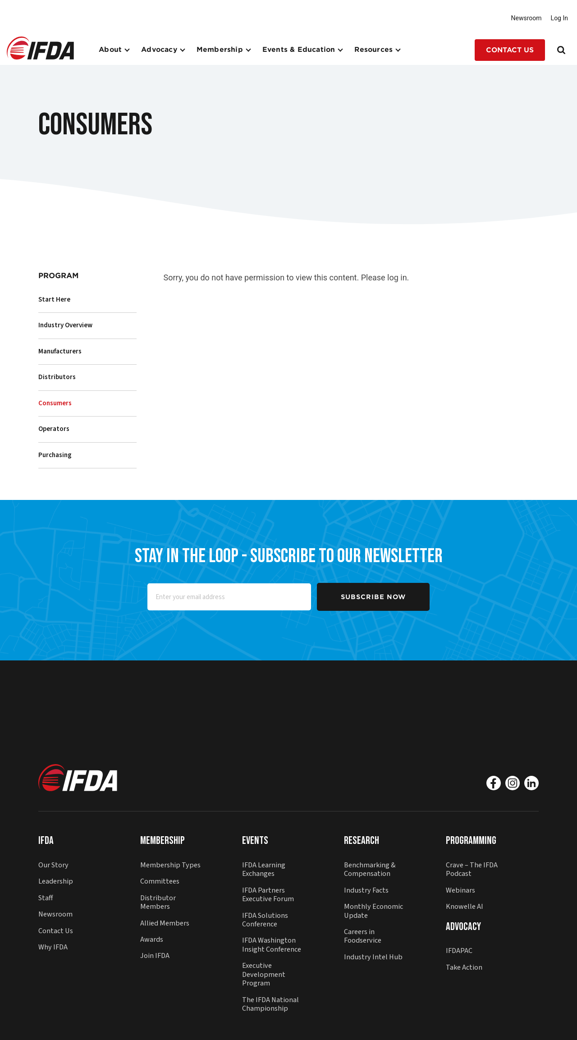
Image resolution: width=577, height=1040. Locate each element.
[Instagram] (512, 783)
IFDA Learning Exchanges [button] (263, 869)
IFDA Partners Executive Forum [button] (268, 894)
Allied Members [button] (164, 923)
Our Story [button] (53, 865)
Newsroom (526, 18)
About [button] (110, 50)
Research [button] (361, 840)
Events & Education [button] (298, 50)
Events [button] (255, 840)
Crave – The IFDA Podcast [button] (472, 869)
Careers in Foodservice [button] (362, 935)
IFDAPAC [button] (459, 950)
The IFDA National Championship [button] (270, 1003)
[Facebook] (493, 783)
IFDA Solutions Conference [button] (265, 919)
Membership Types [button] (170, 865)
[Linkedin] (531, 783)
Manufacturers (60, 351)
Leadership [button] (55, 881)
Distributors (57, 377)
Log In (559, 18)
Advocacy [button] (159, 50)
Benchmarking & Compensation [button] (370, 869)
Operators (53, 429)
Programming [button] (471, 840)
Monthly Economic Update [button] (373, 910)
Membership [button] (220, 50)
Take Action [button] (464, 967)
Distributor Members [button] (158, 902)
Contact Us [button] (510, 50)
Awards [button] (151, 939)
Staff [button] (45, 898)
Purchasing (55, 455)
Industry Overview (65, 325)
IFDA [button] (46, 840)
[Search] (562, 50)
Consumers (55, 403)
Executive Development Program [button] (263, 974)
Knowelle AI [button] (464, 906)
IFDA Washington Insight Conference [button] (271, 944)
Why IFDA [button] (53, 947)
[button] (40, 47)
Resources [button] (373, 50)
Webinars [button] (460, 890)
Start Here (54, 299)
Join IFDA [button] (154, 955)
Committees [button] (159, 881)
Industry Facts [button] (366, 890)
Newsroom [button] (55, 914)
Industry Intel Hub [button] (373, 957)
